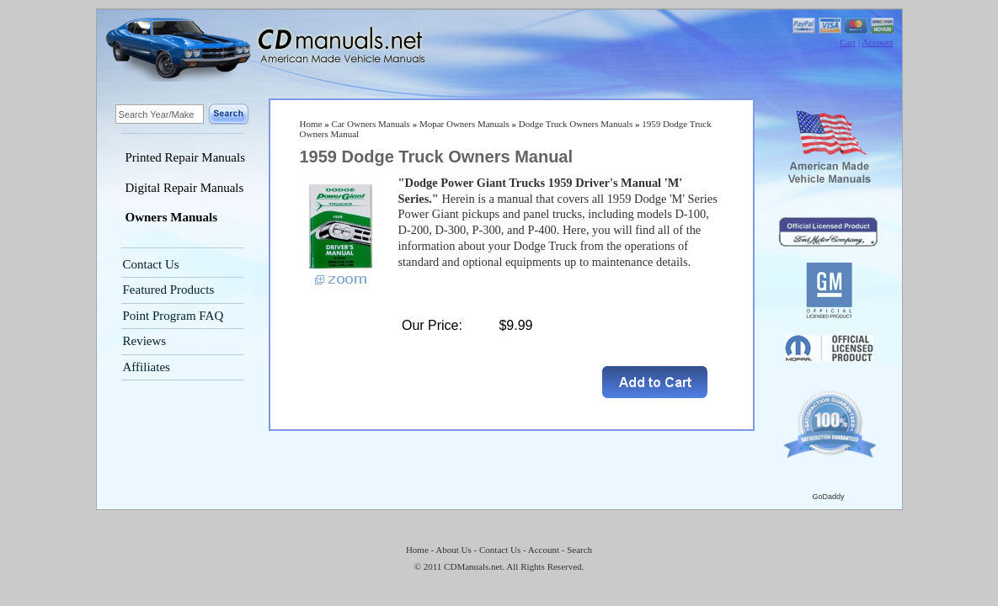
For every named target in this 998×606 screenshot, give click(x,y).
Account (877, 42)
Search (579, 550)
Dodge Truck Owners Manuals (575, 124)
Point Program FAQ (173, 315)
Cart (848, 42)
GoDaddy (828, 496)
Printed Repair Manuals (185, 157)
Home (311, 124)
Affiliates (146, 367)
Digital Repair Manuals (184, 187)
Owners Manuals (171, 217)
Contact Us (151, 264)
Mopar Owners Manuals (464, 124)
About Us (453, 550)
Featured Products (169, 289)
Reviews (145, 341)
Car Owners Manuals (370, 124)
